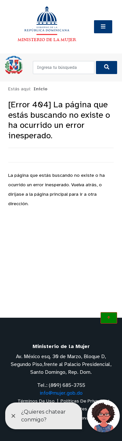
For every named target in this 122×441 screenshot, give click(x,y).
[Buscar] (106, 67)
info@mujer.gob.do (61, 393)
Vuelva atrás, (84, 185)
